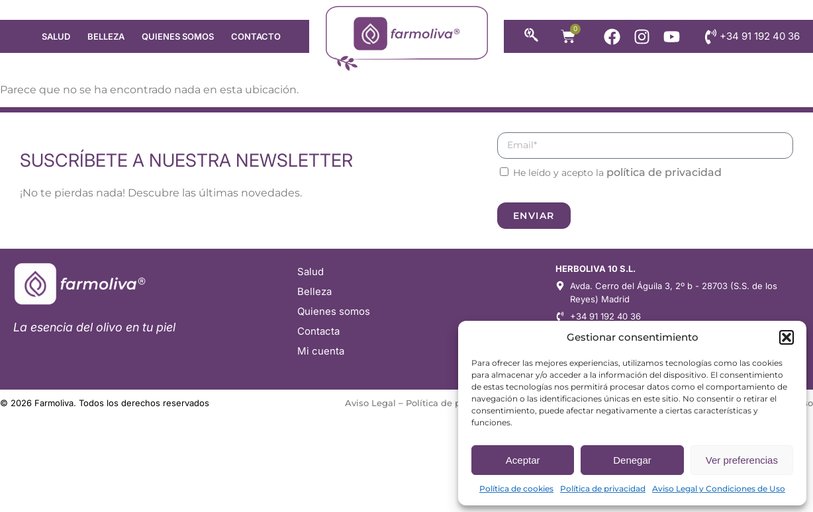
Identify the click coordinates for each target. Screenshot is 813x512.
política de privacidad (664, 172)
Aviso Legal (370, 403)
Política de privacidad (603, 488)
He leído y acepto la (617, 173)
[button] (786, 337)
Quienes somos (178, 36)
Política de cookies (516, 488)
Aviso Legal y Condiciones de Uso (718, 488)
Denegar (632, 460)
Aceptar (523, 460)
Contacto (256, 36)
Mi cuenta (320, 351)
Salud (56, 36)
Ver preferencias (742, 460)
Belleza (105, 36)
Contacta (318, 331)
